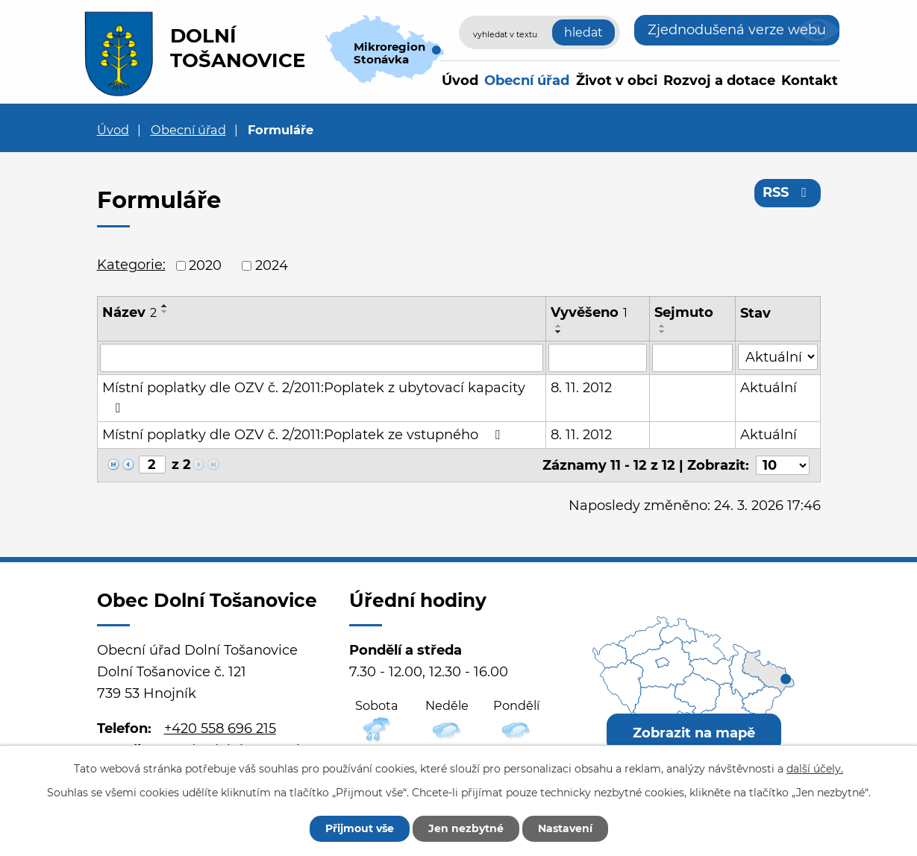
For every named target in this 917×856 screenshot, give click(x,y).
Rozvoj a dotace (719, 80)
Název (129, 312)
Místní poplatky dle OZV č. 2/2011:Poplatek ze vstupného (304, 435)
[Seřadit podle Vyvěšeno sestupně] (559, 332)
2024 (271, 265)
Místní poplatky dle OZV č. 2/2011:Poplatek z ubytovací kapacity (313, 397)
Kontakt (809, 80)
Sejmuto (683, 312)
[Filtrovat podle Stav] (777, 357)
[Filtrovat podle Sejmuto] (692, 358)
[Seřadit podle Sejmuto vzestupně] (662, 326)
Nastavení (565, 828)
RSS (788, 192)
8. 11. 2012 (581, 388)
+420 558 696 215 (220, 728)
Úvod (460, 80)
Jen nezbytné (466, 828)
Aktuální (768, 388)
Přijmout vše (359, 828)
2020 (205, 265)
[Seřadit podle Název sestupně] (165, 312)
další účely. (814, 768)
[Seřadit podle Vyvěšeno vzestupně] (559, 326)
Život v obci (616, 80)
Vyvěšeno (589, 312)
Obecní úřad (526, 80)
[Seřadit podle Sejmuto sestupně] (662, 332)
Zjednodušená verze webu (737, 30)
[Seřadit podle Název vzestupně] (165, 306)
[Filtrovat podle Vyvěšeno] (597, 358)
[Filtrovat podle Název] (321, 358)
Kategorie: (131, 265)
